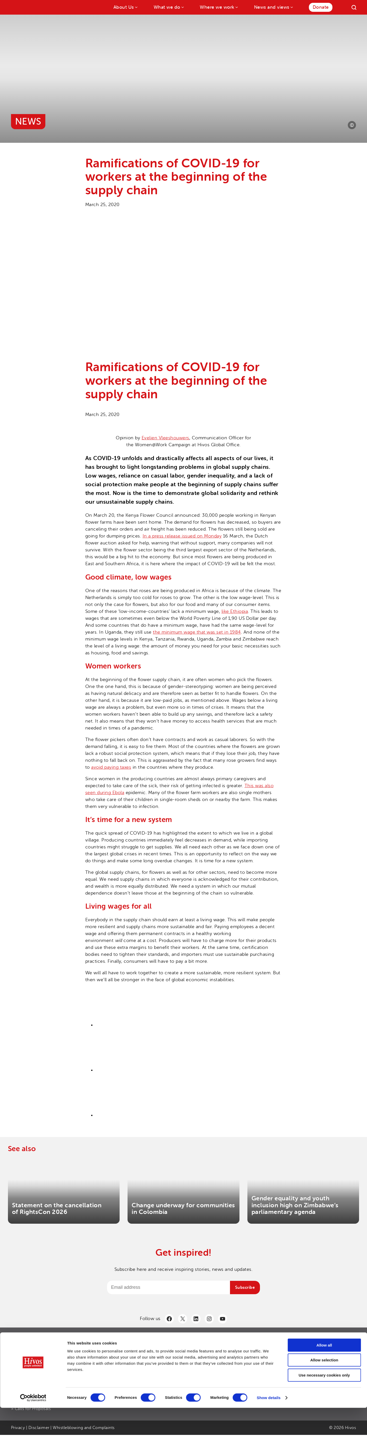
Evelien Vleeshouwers (165, 437)
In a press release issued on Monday (182, 536)
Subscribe (245, 1287)
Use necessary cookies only (324, 1406)
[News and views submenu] (291, 6)
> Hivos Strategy (146, 1358)
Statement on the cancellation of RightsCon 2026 (57, 1208)
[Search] (354, 7)
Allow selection (324, 1391)
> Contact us (261, 1349)
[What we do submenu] (182, 6)
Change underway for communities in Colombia (183, 1208)
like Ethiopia (235, 611)
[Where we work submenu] (236, 6)
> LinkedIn (259, 1358)
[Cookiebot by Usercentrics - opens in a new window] (33, 1429)
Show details (269, 1429)
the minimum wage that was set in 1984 (197, 632)
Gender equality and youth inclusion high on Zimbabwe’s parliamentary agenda (295, 1205)
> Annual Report (146, 1349)
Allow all (324, 1376)
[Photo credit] (352, 125)
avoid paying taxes (111, 767)
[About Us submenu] (135, 6)
